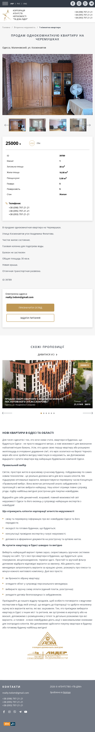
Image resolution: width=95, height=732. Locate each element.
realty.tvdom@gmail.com (20, 297)
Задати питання (30, 317)
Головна (6, 27)
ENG (25, 3)
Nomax (67, 692)
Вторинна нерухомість (24, 27)
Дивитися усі (46, 354)
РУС (18, 3)
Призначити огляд (30, 307)
